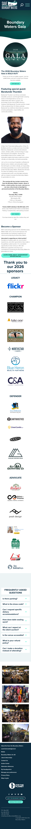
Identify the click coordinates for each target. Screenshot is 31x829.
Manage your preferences (9, 772)
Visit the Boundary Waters (15, 798)
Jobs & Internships (6, 757)
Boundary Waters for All (8, 755)
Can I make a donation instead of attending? (13, 649)
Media (3, 752)
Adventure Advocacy (7, 766)
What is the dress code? (13, 604)
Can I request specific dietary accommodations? (12, 611)
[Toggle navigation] (27, 5)
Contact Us (4, 760)
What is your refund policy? (11, 641)
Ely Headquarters (6, 769)
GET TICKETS (15, 214)
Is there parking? (10, 599)
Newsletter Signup (15, 802)
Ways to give (5, 778)
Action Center (5, 763)
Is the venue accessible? (13, 635)
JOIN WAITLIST (15, 83)
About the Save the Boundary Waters (12, 746)
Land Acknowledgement (8, 749)
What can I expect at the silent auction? (12, 628)
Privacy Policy (5, 775)
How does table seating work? (13, 620)
